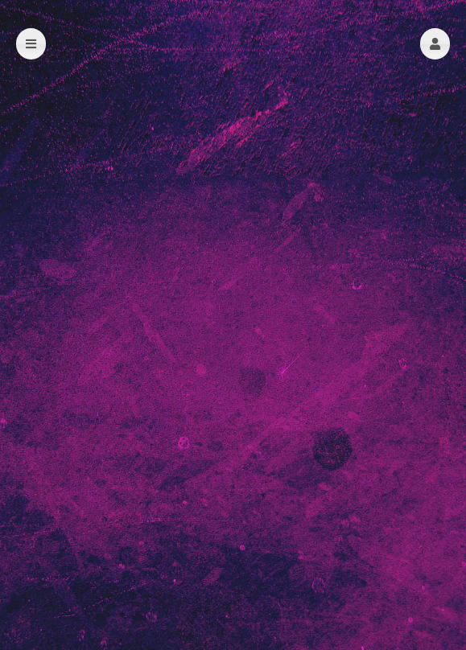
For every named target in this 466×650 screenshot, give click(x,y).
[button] (435, 44)
